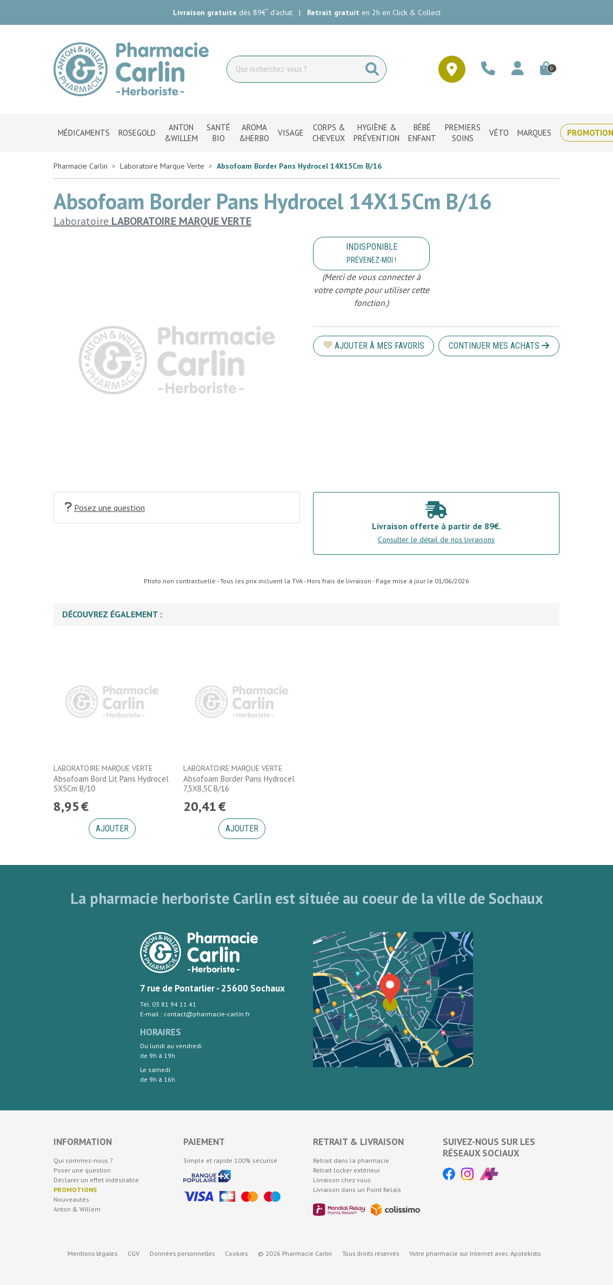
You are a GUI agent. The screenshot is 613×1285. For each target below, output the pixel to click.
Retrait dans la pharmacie (351, 1160)
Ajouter (112, 828)
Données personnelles (182, 1253)
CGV (133, 1253)
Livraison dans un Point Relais (357, 1190)
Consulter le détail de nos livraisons (436, 539)
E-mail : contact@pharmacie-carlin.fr (195, 1014)
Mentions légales (92, 1253)
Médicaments (84, 133)
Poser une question (82, 1170)
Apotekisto (475, 1253)
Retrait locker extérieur (346, 1170)
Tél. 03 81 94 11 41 (168, 1004)
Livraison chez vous (342, 1180)
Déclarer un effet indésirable (96, 1180)
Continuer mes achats (499, 346)
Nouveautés (71, 1199)
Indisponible (371, 253)
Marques (534, 133)
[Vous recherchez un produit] (293, 69)
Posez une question (105, 507)
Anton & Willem (77, 1209)
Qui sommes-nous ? (83, 1160)
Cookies (236, 1253)
